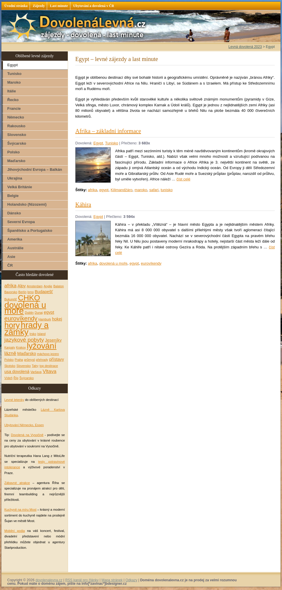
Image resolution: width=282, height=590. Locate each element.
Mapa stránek (112, 580)
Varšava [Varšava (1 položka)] (36, 372)
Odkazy (131, 580)
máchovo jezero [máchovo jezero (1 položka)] (48, 354)
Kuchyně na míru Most (20, 509)
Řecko (13, 100)
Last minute (59, 6)
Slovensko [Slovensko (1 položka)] (24, 365)
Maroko (14, 82)
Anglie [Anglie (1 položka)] (48, 286)
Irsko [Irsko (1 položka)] (33, 334)
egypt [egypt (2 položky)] (49, 312)
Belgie (13, 195)
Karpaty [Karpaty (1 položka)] (9, 347)
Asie (11, 256)
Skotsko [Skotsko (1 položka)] (9, 365)
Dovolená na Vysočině (27, 435)
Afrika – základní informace (108, 131)
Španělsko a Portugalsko (29, 230)
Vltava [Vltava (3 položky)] (49, 371)
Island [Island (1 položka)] (41, 334)
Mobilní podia (14, 530)
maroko (141, 190)
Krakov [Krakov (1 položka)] (21, 347)
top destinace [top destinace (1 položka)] (49, 365)
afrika (92, 190)
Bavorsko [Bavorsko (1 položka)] (10, 292)
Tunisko (111, 143)
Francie (14, 108)
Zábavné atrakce (17, 483)
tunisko (166, 190)
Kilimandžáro (121, 190)
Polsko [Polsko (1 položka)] (9, 359)
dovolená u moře (113, 263)
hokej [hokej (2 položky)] (57, 319)
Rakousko (16, 126)
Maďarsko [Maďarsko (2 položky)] (26, 353)
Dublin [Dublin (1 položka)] (29, 312)
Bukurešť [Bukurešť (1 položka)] (10, 299)
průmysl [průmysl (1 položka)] (29, 359)
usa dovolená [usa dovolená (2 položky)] (16, 371)
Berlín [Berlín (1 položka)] (22, 292)
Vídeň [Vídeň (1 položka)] (8, 378)
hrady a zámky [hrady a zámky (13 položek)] (26, 328)
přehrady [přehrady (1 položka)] (42, 359)
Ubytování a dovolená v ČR (93, 6)
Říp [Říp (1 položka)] (15, 378)
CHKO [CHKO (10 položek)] (29, 297)
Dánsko (14, 213)
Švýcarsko (16, 143)
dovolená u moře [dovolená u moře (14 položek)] (25, 307)
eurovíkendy (151, 263)
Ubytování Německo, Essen (24, 425)
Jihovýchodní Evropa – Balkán (34, 169)
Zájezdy (39, 6)
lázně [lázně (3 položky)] (10, 353)
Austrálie (15, 248)
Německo (15, 117)
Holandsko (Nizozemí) (27, 204)
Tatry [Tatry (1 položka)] (35, 365)
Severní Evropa (21, 222)
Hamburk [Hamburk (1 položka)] (44, 319)
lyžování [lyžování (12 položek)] (41, 345)
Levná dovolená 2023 (245, 47)
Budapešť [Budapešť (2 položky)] (44, 291)
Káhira (83, 204)
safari (153, 190)
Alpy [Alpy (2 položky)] (21, 286)
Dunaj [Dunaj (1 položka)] (39, 312)
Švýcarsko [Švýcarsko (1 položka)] (26, 378)
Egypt (98, 143)
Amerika (14, 239)
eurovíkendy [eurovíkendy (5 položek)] (20, 318)
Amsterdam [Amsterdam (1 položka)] (34, 286)
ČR (10, 265)
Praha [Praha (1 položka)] (19, 359)
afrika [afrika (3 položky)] (10, 285)
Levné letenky (14, 399)
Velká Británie (19, 187)
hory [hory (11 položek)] (12, 325)
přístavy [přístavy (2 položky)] (56, 359)
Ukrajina (14, 178)
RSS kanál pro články (82, 580)
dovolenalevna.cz (49, 580)
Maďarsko (16, 161)
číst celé (183, 179)
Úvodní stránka (16, 6)
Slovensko (16, 134)
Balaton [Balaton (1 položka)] (58, 286)
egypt (103, 190)
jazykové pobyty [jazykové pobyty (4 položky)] (24, 340)
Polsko (13, 152)
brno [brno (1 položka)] (31, 292)
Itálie (11, 91)
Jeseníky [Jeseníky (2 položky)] (53, 340)
